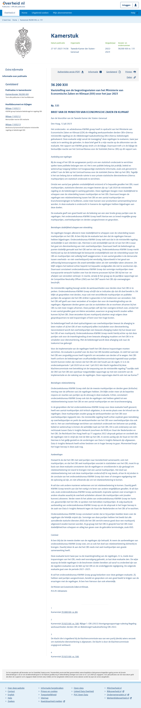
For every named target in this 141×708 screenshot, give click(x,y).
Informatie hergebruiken (52, 688)
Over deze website (16, 688)
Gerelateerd (113, 71)
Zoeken (11, 701)
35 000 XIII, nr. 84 (69, 612)
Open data (79, 688)
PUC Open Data (81, 694)
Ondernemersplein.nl (116, 694)
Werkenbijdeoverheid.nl (118, 698)
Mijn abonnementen (62, 12)
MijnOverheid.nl (114, 688)
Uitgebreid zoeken (40, 12)
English (11, 694)
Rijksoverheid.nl (114, 691)
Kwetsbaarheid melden (51, 701)
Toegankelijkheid (48, 694)
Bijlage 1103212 (13, 116)
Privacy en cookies (49, 691)
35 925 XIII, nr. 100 (70, 623)
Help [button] (133, 12)
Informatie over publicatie (14, 76)
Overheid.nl (9, 13)
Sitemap (44, 698)
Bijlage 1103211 (13, 108)
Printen (130, 71)
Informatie (95, 71)
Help (10, 698)
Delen (131, 77)
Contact (11, 691)
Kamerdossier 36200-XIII (17, 94)
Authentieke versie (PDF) (71, 72)
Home (24, 12)
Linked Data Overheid (84, 691)
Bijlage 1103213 (13, 124)
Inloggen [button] (126, 5)
